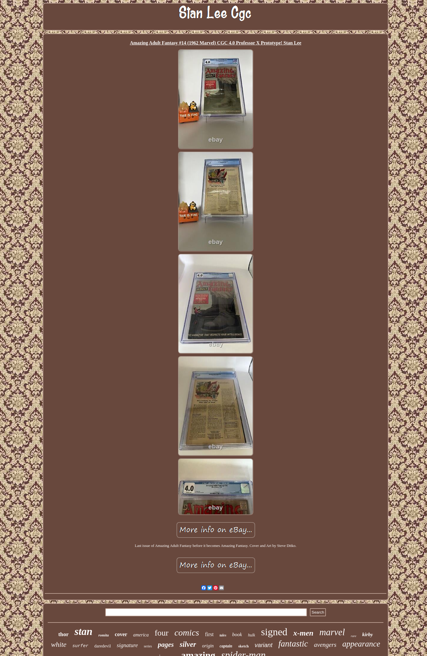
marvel (332, 632)
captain (226, 646)
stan (83, 631)
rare (353, 636)
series (148, 646)
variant (264, 645)
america (141, 634)
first (209, 634)
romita (103, 635)
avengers (325, 644)
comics (186, 632)
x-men (303, 633)
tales (222, 635)
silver (188, 644)
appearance (361, 643)
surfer (80, 646)
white (58, 644)
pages (166, 644)
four (161, 632)
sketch (243, 646)
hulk (251, 635)
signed (274, 631)
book (237, 634)
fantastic (293, 643)
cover (121, 634)
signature (127, 645)
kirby (367, 634)
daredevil (102, 646)
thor (63, 634)
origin (208, 645)
